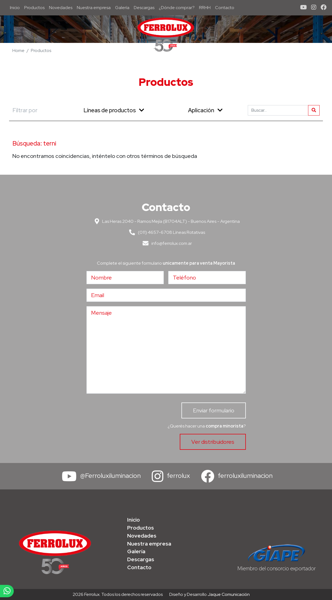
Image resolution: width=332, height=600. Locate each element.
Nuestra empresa (94, 7)
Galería (122, 7)
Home (18, 50)
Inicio (16, 7)
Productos (34, 7)
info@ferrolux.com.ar (166, 243)
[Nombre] (125, 277)
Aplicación (205, 110)
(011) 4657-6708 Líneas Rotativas (166, 232)
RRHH (205, 7)
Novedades (60, 7)
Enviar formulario (213, 410)
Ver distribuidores (212, 441)
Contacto (224, 7)
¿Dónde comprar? (177, 7)
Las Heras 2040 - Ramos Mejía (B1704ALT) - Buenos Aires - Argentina (166, 221)
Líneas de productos (113, 110)
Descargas (144, 7)
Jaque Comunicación (229, 594)
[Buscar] (278, 110)
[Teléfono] (207, 277)
